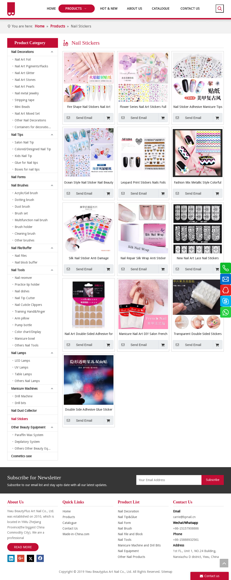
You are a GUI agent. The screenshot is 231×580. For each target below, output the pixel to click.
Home (66, 511)
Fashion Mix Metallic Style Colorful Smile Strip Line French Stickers (197, 182)
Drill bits (20, 403)
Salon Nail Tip (24, 142)
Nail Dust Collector (24, 410)
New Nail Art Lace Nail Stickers (198, 258)
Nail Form (124, 523)
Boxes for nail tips (27, 169)
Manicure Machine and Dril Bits (139, 545)
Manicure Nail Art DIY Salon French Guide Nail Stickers (143, 334)
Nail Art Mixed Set (27, 113)
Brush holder (23, 227)
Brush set (21, 213)
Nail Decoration (128, 511)
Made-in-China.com (75, 534)
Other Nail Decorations (30, 120)
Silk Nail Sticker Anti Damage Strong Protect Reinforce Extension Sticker (88, 258)
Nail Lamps (18, 353)
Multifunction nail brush (31, 220)
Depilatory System (27, 442)
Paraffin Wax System (29, 435)
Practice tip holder (27, 284)
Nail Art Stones (25, 80)
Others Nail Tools (26, 345)
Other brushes (24, 240)
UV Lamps (21, 367)
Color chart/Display (28, 332)
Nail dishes (22, 291)
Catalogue (69, 523)
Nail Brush (125, 528)
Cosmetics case (21, 456)
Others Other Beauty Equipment (36, 448)
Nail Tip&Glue (127, 517)
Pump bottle (23, 325)
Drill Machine (23, 396)
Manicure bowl (25, 338)
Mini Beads (22, 107)
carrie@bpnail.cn (184, 517)
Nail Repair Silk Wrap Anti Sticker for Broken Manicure (143, 258)
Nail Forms (18, 177)
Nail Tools (18, 270)
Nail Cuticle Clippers (28, 305)
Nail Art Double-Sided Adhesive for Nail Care (89, 334)
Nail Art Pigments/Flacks (31, 66)
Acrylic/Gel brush (26, 193)
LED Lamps (22, 360)
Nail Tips (17, 134)
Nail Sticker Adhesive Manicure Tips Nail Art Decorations (197, 107)
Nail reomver (23, 278)
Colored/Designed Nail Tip (33, 149)
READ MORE (23, 547)
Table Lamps (23, 374)
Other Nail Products (131, 557)
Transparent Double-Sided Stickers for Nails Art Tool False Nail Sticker (198, 334)
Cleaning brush (25, 233)
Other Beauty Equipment (28, 427)
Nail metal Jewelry (27, 93)
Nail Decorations (22, 52)
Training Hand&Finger (30, 311)
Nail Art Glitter (25, 73)
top (224, 563)
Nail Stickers (19, 419)
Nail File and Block (130, 534)
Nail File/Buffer (21, 248)
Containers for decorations (33, 127)
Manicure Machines (24, 388)
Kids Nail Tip (23, 156)
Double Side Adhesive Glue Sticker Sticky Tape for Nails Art (88, 409)
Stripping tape (24, 100)
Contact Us (70, 528)
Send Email (78, 117)
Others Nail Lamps (27, 381)
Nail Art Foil (23, 59)
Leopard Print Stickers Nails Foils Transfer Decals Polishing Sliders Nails (143, 182)
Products (68, 517)
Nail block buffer (26, 262)
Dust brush (22, 206)
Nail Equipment (128, 551)
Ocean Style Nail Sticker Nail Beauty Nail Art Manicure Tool (88, 182)
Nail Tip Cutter (25, 298)
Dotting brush (24, 200)
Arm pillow (22, 318)
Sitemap (166, 571)
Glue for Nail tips (26, 162)
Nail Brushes (19, 185)
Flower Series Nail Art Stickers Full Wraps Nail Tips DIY (143, 107)
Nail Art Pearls (24, 86)
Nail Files (21, 255)
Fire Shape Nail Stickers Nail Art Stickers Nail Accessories (88, 107)
